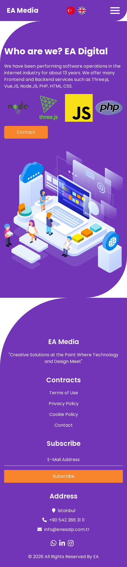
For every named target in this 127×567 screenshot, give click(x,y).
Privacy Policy (64, 403)
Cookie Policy (63, 414)
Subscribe (63, 476)
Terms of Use (63, 393)
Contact (26, 132)
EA (96, 556)
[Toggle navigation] (115, 10)
